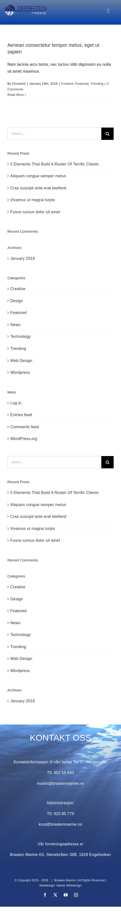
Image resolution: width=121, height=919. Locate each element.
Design (16, 301)
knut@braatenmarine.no (60, 824)
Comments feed (24, 427)
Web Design (21, 361)
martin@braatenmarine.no (60, 783)
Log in (15, 403)
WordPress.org (23, 439)
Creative (67, 83)
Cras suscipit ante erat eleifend (38, 188)
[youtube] (66, 895)
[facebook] (45, 895)
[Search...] (54, 134)
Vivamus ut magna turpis (32, 200)
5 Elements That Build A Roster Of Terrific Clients (54, 164)
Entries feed (21, 415)
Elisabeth (19, 83)
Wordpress (20, 372)
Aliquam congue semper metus (38, 176)
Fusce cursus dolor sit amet (35, 212)
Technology (20, 336)
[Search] (107, 134)
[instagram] (76, 895)
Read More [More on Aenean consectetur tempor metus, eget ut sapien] (15, 95)
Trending (97, 83)
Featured (82, 83)
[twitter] (55, 895)
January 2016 (22, 258)
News (15, 325)
